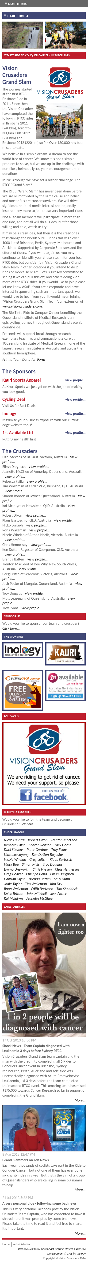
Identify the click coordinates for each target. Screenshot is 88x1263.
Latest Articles (14, 906)
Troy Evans (10, 608)
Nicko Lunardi (12, 525)
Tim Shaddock (67, 889)
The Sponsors (13, 636)
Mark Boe (11, 864)
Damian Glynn (15, 879)
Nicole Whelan (13, 535)
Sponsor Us (12, 616)
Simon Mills (31, 864)
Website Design (27, 1249)
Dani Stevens (12, 457)
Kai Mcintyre (11, 506)
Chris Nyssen (42, 869)
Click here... (11, 628)
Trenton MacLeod (15, 564)
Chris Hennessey (14, 544)
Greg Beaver (13, 874)
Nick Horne (63, 845)
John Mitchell (37, 893)
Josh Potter (10, 583)
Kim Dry (56, 884)
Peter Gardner (37, 849)
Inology (81, 1253)
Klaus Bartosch (13, 520)
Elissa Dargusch (14, 466)
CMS (69, 1253)
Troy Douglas (12, 593)
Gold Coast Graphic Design (57, 1249)
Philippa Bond (36, 874)
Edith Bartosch (42, 889)
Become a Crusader (17, 812)
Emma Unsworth (16, 869)
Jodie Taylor (13, 884)
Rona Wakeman (14, 530)
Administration (22, 1244)
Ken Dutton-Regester (18, 549)
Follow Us (11, 716)
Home (6, 1244)
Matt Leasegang (14, 598)
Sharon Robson (13, 496)
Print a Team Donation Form (23, 359)
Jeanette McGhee (15, 471)
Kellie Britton (13, 893)
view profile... (75, 380)
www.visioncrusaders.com (22, 306)
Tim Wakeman (13, 486)
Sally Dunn (62, 879)
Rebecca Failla (13, 481)
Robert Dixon (12, 515)
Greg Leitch (10, 574)
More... (80, 1100)
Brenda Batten (13, 559)
